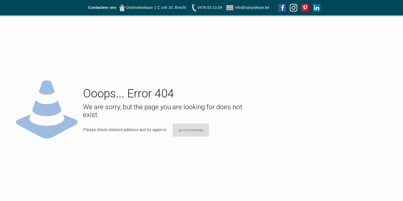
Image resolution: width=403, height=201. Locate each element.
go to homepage (190, 130)
